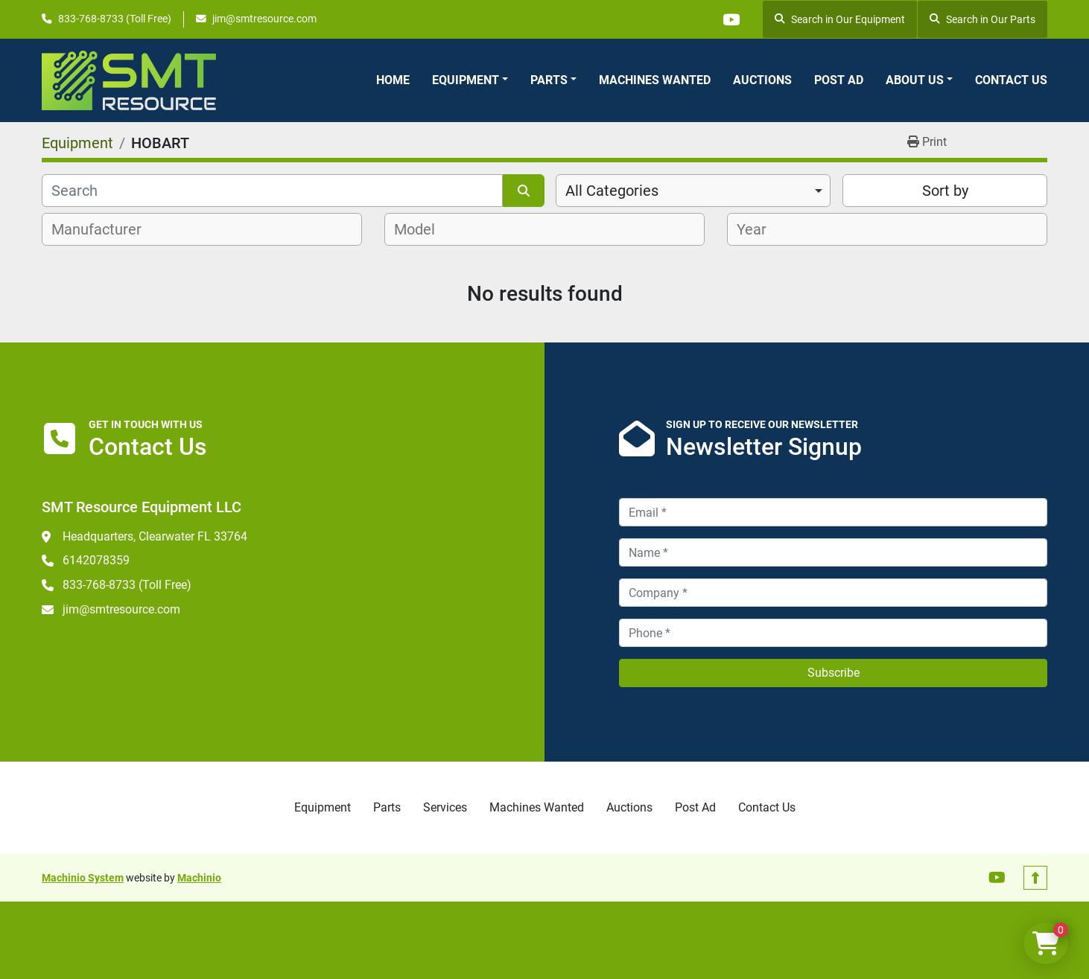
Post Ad (838, 80)
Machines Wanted (655, 80)
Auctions (762, 80)
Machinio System (83, 878)
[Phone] (833, 633)
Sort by (945, 191)
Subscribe (833, 673)
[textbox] (104, 229)
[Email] (833, 512)
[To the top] (1035, 878)
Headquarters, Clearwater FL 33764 (155, 536)
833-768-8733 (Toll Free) (114, 19)
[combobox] (693, 190)
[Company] (833, 592)
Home (393, 80)
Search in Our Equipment (840, 19)
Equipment (465, 80)
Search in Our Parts (982, 19)
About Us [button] (915, 80)
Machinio (199, 878)
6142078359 (96, 560)
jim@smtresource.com (264, 19)
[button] (470, 80)
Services (445, 807)
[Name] (833, 552)
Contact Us (1011, 80)
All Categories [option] (611, 191)
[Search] (272, 190)
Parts (549, 80)
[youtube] (730, 19)
